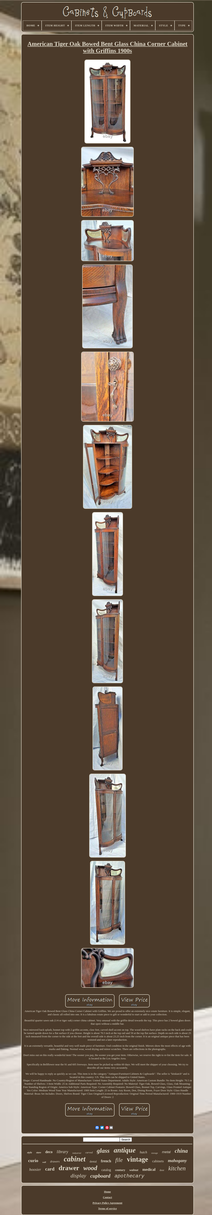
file (119, 1160)
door (162, 1170)
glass (103, 1150)
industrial (76, 1153)
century (120, 1170)
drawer (69, 1168)
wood (90, 1168)
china (181, 1151)
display (78, 1176)
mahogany (177, 1160)
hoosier (35, 1169)
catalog (106, 1170)
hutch (143, 1152)
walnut (133, 1170)
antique (125, 1150)
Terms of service (107, 1208)
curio (33, 1160)
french (106, 1161)
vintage (137, 1159)
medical (148, 1169)
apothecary (129, 1176)
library (62, 1151)
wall (44, 1162)
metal (166, 1152)
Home (107, 1191)
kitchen (177, 1168)
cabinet (75, 1159)
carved (89, 1152)
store (38, 1152)
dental (93, 1161)
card (49, 1169)
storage (154, 1153)
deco (49, 1152)
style (29, 1152)
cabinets (158, 1161)
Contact (107, 1197)
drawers (55, 1161)
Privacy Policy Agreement (107, 1202)
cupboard (100, 1176)
